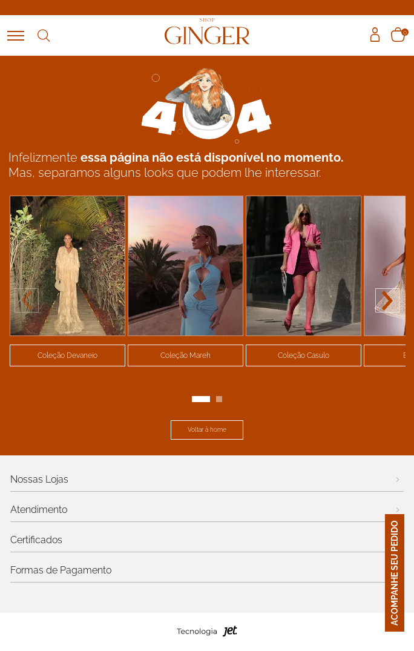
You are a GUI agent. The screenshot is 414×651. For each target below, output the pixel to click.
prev (27, 300)
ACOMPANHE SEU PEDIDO (404, 573)
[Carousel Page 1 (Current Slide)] (201, 399)
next (387, 300)
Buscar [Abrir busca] (44, 35)
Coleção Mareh (185, 355)
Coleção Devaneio (67, 355)
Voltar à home (207, 429)
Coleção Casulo (303, 355)
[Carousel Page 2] (219, 399)
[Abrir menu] (16, 36)
